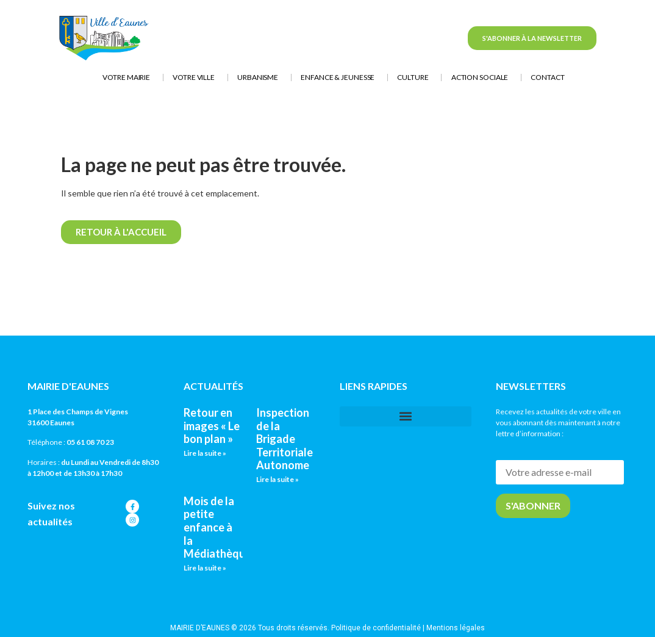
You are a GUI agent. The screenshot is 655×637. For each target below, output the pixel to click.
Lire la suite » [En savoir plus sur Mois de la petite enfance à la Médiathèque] (205, 567)
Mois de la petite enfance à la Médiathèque (217, 527)
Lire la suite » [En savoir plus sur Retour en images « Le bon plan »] (205, 453)
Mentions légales (455, 628)
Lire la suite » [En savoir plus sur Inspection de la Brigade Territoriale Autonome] (277, 479)
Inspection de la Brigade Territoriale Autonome (284, 439)
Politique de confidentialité (376, 628)
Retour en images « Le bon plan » (212, 425)
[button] (405, 416)
